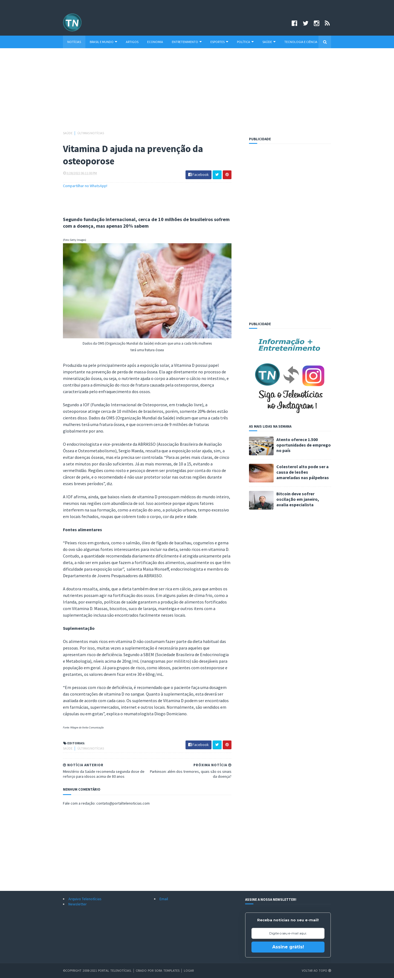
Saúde (269, 42)
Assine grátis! (288, 947)
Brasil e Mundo (103, 42)
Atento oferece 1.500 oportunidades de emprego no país (303, 445)
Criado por (145, 970)
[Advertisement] (197, 92)
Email (164, 898)
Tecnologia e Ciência (300, 42)
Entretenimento (187, 42)
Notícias (74, 42)
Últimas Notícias (90, 133)
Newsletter (77, 904)
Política (245, 42)
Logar (189, 970)
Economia (155, 42)
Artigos (132, 42)
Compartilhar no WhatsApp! (85, 185)
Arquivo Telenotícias (85, 898)
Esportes (219, 42)
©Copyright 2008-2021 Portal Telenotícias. (97, 970)
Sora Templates (167, 970)
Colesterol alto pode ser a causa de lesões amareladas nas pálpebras (302, 472)
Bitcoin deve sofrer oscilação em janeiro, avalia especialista (297, 499)
